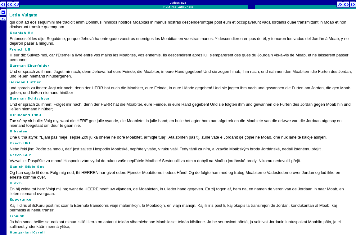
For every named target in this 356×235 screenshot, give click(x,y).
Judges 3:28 (178, 2)
